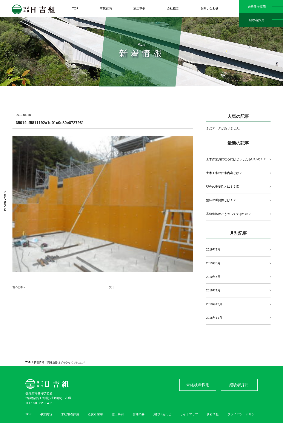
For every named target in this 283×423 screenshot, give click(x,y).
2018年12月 (214, 304)
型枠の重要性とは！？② (222, 186)
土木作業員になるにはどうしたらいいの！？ (236, 159)
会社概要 (138, 414)
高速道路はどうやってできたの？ (228, 214)
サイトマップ (189, 414)
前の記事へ (18, 287)
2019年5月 (213, 276)
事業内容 (46, 414)
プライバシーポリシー (243, 414)
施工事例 (118, 414)
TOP (28, 362)
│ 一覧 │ (109, 287)
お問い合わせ (162, 414)
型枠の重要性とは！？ (221, 200)
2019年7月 (213, 249)
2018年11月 (214, 317)
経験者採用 (256, 20)
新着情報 (39, 362)
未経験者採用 (257, 6)
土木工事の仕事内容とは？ (224, 173)
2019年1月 (213, 290)
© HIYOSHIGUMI (4, 201)
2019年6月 (213, 263)
